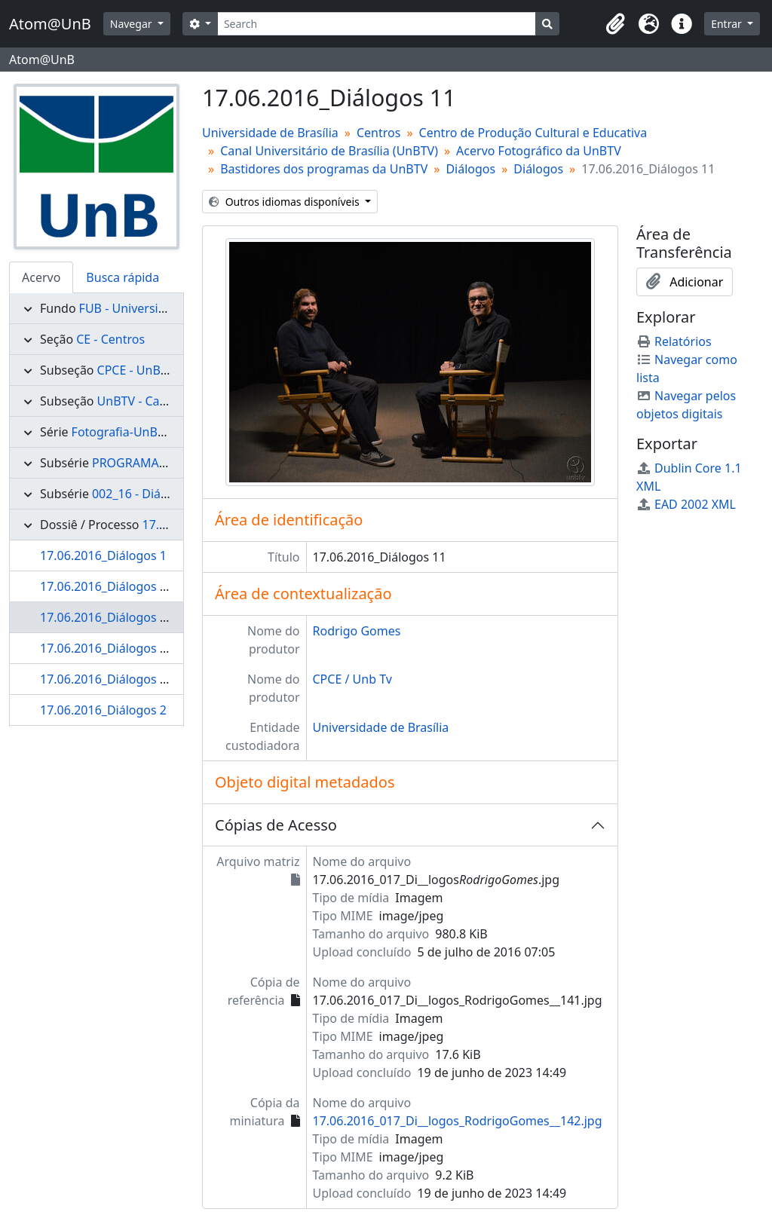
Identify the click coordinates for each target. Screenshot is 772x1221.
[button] (615, 24)
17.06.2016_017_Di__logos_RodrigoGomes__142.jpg (457, 1120)
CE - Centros (110, 339)
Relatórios (674, 341)
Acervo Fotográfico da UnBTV (538, 150)
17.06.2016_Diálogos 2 (103, 710)
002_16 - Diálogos (141, 493)
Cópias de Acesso (276, 825)
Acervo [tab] (41, 277)
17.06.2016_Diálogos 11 (106, 617)
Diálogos (470, 169)
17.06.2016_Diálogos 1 (103, 555)
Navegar (132, 24)
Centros (378, 132)
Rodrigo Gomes (357, 631)
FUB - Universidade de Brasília (164, 308)
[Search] (376, 23)
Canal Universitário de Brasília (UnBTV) (329, 150)
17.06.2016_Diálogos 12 (106, 648)
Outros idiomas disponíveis (285, 201)
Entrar (727, 24)
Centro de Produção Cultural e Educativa (533, 132)
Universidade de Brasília (270, 132)
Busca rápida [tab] (122, 277)
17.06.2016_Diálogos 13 (106, 679)
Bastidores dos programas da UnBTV (323, 169)
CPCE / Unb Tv (352, 679)
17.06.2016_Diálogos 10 (106, 586)
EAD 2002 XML (686, 504)
